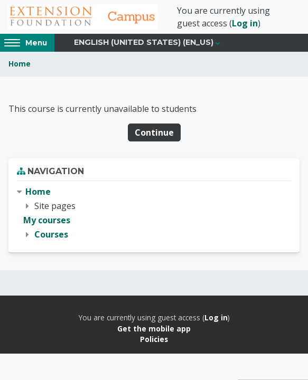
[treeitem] (154, 213)
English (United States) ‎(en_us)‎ (143, 42)
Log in (245, 23)
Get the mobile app (154, 329)
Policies (154, 339)
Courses (51, 234)
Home (19, 64)
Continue (154, 132)
